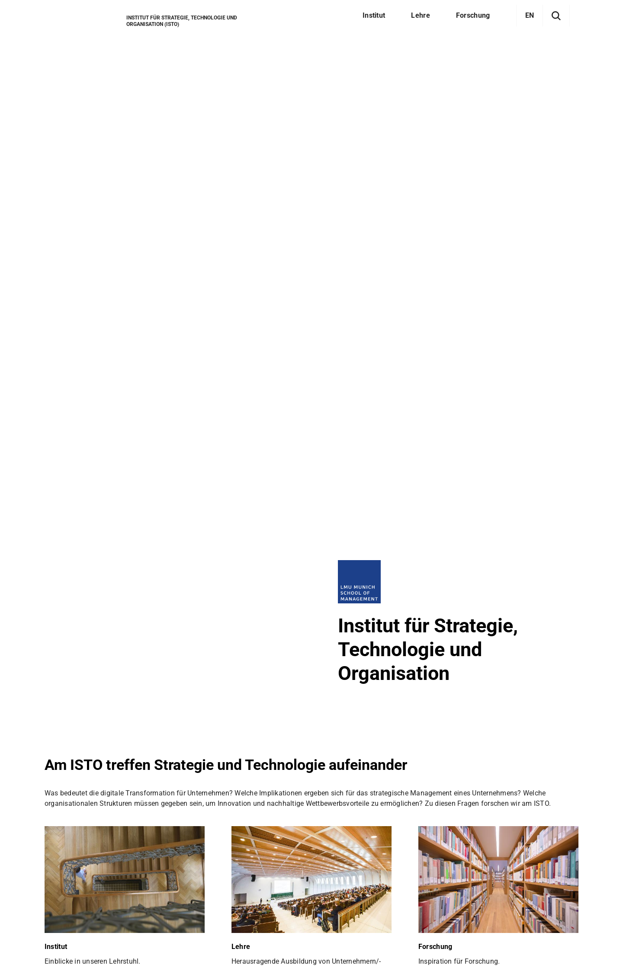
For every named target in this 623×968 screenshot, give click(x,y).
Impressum (158, 945)
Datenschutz (105, 945)
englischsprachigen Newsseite (177, 472)
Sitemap (58, 945)
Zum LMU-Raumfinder (90, 899)
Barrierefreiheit (213, 945)
